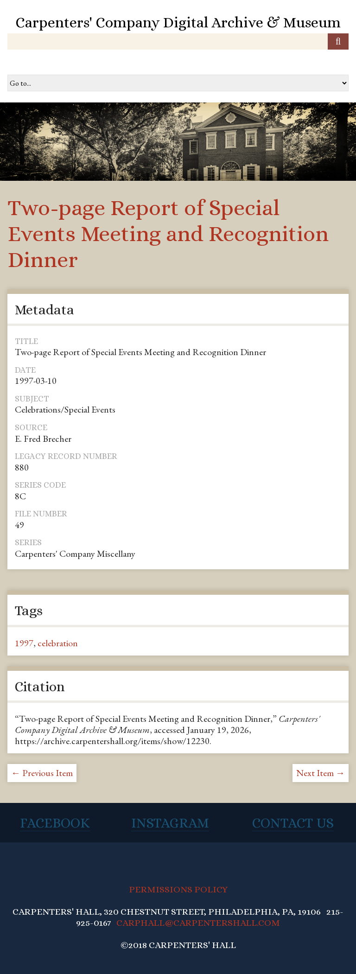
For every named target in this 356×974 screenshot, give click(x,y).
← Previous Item (42, 773)
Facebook (55, 823)
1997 (24, 643)
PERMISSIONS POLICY (178, 889)
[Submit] (338, 41)
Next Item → (320, 773)
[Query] (178, 41)
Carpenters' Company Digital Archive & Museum (178, 22)
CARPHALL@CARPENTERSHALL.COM (198, 922)
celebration (58, 643)
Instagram (170, 823)
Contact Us (293, 823)
